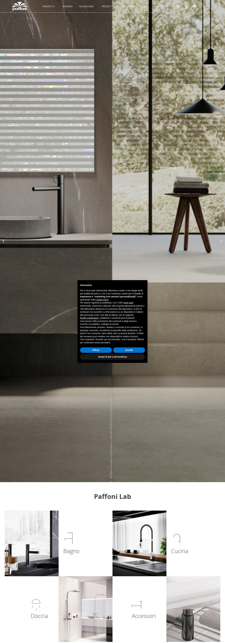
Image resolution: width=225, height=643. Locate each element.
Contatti (163, 6)
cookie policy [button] (102, 299)
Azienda (67, 6)
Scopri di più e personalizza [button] (112, 357)
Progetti (108, 6)
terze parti (128, 302)
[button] (111, 479)
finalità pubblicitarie (89, 318)
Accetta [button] (129, 350)
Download (129, 6)
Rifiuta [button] (95, 350)
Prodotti (49, 6)
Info (146, 6)
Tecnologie (87, 6)
